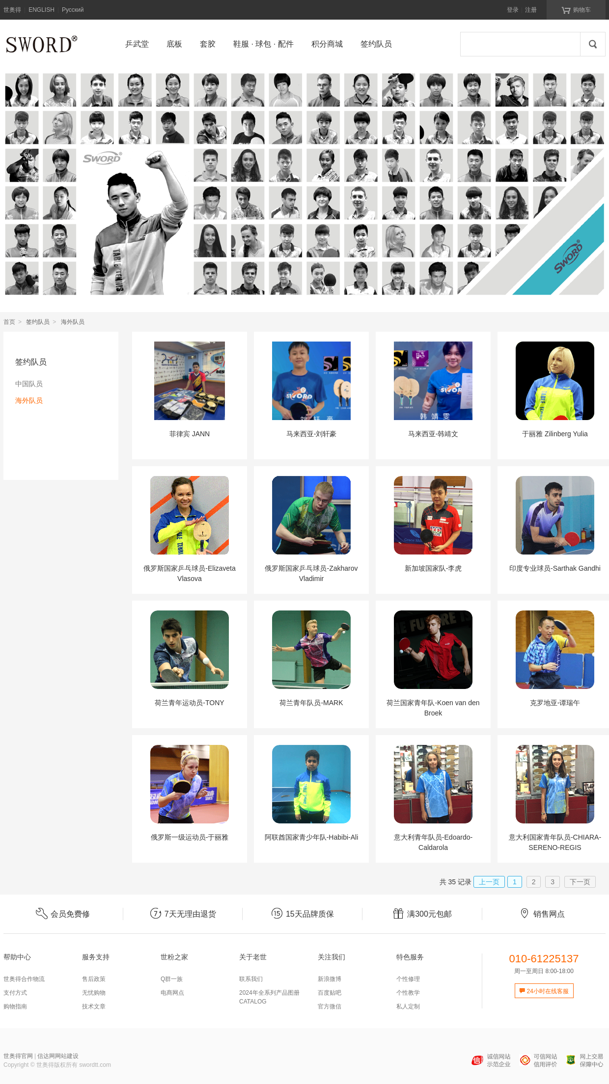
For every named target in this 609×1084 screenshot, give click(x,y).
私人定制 (408, 1006)
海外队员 (29, 400)
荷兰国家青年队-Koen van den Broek (433, 708)
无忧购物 (94, 992)
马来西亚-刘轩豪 (311, 434)
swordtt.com (95, 1064)
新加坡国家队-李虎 (433, 568)
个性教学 (408, 992)
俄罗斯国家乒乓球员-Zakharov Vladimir (311, 573)
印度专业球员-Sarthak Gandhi (555, 568)
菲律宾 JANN (189, 434)
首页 (9, 321)
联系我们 (251, 979)
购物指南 (15, 1006)
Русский (73, 9)
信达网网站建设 (58, 1056)
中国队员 (29, 384)
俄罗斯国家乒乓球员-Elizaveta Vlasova (189, 573)
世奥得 (12, 9)
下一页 (580, 882)
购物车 (576, 9)
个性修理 (408, 979)
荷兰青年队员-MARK (311, 703)
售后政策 (94, 979)
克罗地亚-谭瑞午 (555, 703)
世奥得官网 (18, 1056)
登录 (513, 9)
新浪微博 (329, 979)
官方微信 (329, 1006)
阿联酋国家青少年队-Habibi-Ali (312, 837)
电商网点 (172, 992)
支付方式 (15, 992)
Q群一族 (172, 979)
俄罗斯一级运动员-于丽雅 (190, 837)
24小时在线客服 (544, 991)
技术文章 (94, 1006)
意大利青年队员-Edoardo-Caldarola (433, 842)
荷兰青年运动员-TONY (189, 703)
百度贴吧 (329, 992)
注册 (531, 9)
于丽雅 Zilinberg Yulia (555, 434)
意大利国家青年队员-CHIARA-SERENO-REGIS (555, 842)
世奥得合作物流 (24, 979)
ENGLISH (41, 9)
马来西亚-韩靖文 (433, 434)
